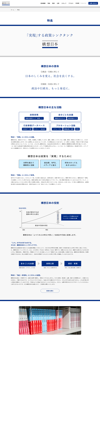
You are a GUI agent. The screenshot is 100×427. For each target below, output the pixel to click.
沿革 (58, 3)
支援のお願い (50, 291)
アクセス (71, 3)
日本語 (77, 3)
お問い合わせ (93, 3)
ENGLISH (83, 3)
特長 (49, 3)
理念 (53, 3)
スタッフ (63, 3)
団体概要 (43, 3)
